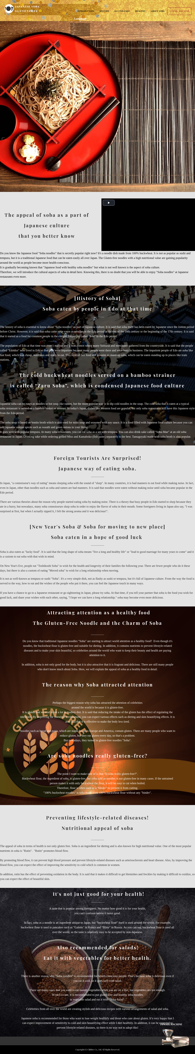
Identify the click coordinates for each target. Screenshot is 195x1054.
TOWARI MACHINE (179, 12)
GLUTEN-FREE (122, 12)
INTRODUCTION (85, 12)
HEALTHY (140, 12)
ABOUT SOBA (158, 12)
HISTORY (104, 12)
